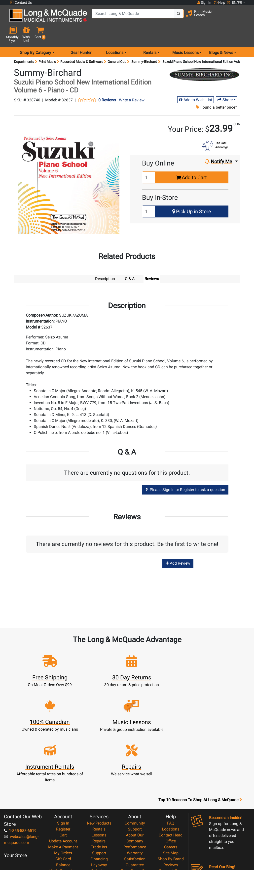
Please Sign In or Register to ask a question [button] (185, 473)
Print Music (47, 45)
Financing (99, 797)
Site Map (171, 791)
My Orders (63, 791)
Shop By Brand (171, 797)
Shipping (99, 809)
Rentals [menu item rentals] (149, 35)
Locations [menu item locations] (114, 35)
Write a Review (132, 83)
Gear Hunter (81, 35)
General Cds (117, 45)
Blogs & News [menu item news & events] (221, 35)
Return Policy (134, 833)
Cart (63, 773)
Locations (170, 767)
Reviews (170, 803)
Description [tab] (105, 261)
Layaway (99, 803)
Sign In (63, 761)
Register (63, 767)
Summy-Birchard (144, 45)
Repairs (99, 779)
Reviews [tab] (152, 261)
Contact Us (21, 2)
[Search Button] (172, 17)
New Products (99, 761)
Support (99, 791)
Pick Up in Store (191, 195)
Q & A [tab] (130, 261)
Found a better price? (216, 90)
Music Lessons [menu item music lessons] (185, 35)
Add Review (178, 546)
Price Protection (134, 809)
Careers (170, 785)
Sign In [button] (204, 2)
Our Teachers (134, 839)
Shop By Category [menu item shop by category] (35, 35)
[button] (244, 18)
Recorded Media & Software (81, 45)
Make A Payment (63, 785)
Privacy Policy (134, 827)
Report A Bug (170, 809)
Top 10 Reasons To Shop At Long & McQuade (200, 738)
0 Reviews (107, 83)
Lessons (99, 773)
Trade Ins (99, 785)
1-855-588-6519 (20, 769)
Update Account (63, 779)
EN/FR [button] (234, 2)
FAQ (170, 761)
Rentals (99, 767)
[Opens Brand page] (204, 57)
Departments (24, 45)
